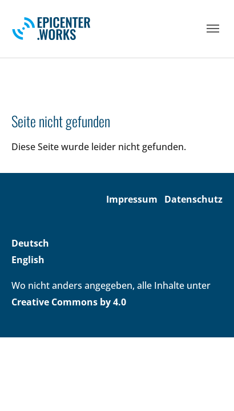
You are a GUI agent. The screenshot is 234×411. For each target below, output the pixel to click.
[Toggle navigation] (213, 28)
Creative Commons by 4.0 (68, 302)
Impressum (132, 199)
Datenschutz (193, 199)
